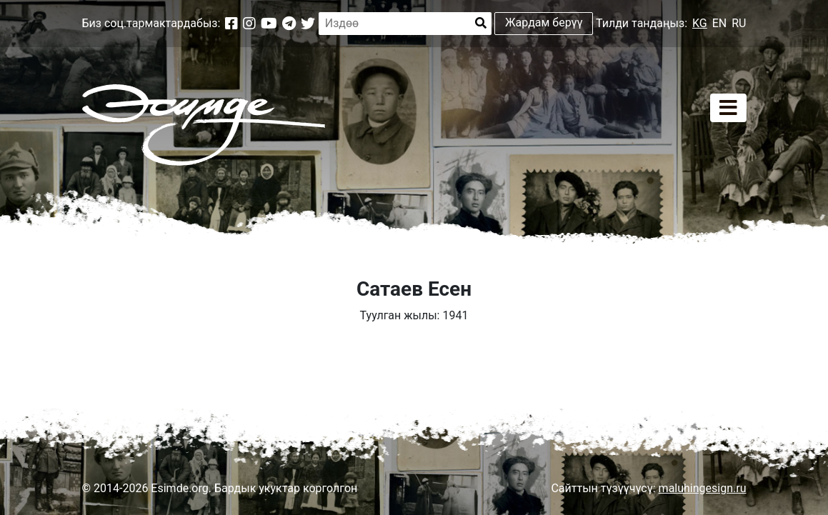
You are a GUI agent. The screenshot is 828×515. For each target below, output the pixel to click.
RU (739, 23)
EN (719, 23)
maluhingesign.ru (703, 488)
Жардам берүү (544, 22)
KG (699, 23)
